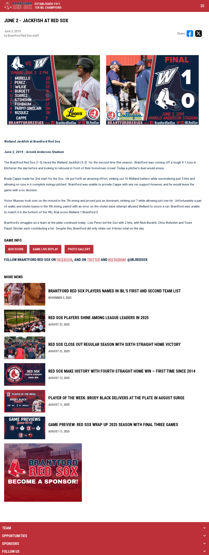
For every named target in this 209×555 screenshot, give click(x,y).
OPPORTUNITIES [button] (14, 536)
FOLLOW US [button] (11, 551)
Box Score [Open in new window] (16, 249)
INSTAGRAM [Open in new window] (117, 259)
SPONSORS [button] (10, 544)
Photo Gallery (79, 249)
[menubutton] (202, 5)
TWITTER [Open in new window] (93, 259)
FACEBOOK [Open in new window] (64, 259)
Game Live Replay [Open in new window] (45, 249)
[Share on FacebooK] (190, 33)
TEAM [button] (6, 528)
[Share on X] (198, 33)
